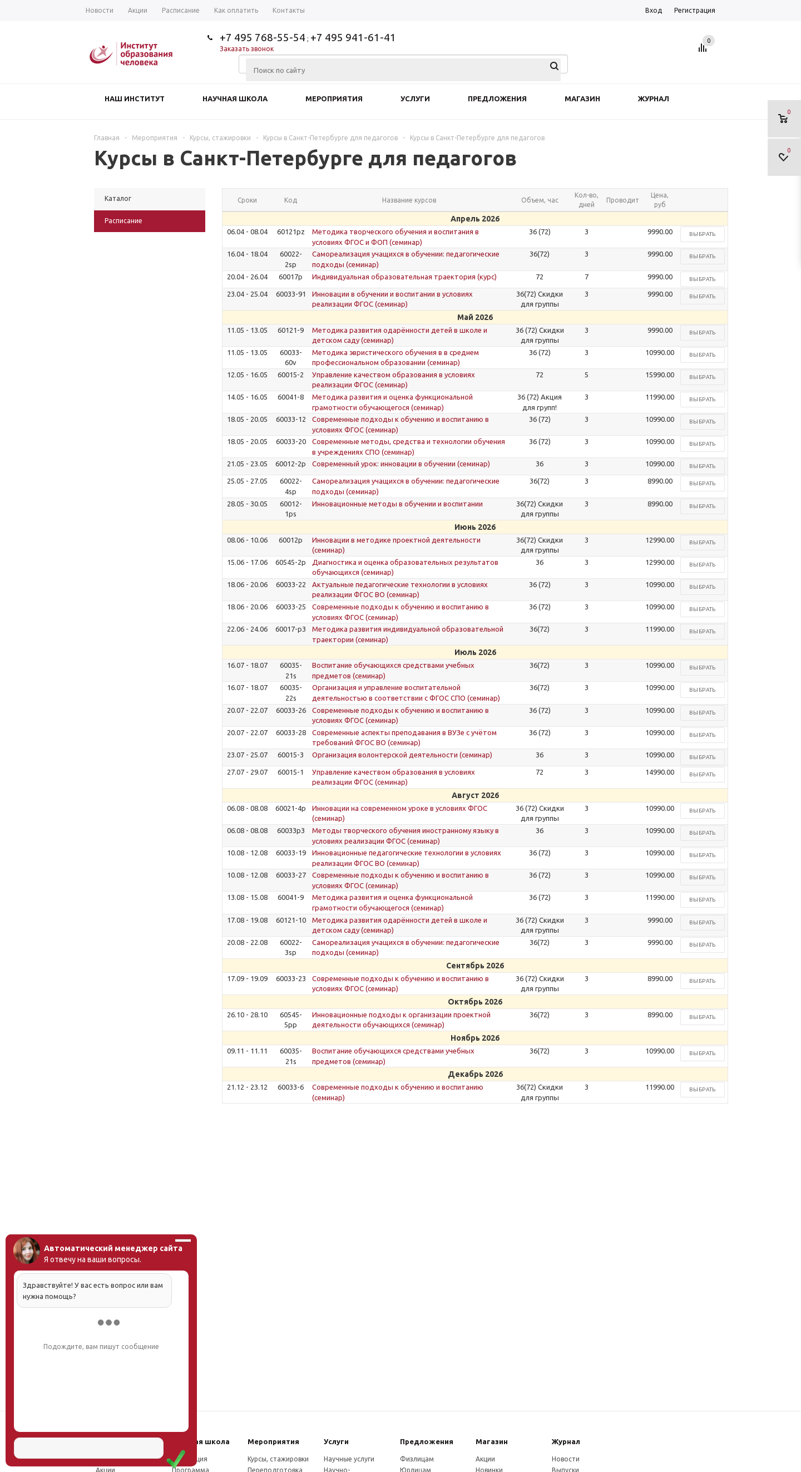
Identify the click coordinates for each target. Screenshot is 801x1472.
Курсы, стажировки (278, 1459)
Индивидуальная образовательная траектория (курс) (404, 276)
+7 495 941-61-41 (353, 37)
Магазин (582, 98)
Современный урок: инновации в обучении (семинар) (401, 463)
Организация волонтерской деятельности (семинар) (402, 755)
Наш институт (135, 98)
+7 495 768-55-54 (262, 37)
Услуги (415, 98)
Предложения (497, 98)
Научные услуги (349, 1459)
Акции (485, 1459)
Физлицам (417, 1459)
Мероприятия (334, 98)
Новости (566, 1459)
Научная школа (235, 98)
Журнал (653, 98)
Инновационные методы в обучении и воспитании (397, 504)
